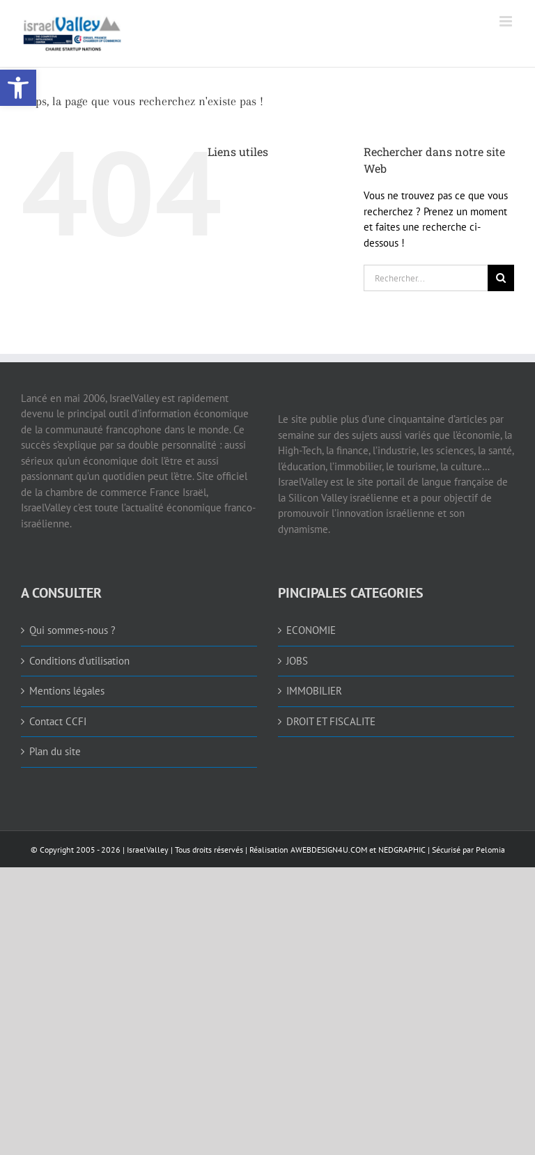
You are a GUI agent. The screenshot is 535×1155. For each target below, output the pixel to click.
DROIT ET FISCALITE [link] (330, 721)
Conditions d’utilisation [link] (79, 660)
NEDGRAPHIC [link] (401, 849)
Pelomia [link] (490, 849)
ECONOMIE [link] (311, 630)
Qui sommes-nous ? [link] (72, 630)
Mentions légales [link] (66, 690)
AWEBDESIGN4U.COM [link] (328, 849)
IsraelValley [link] (148, 849)
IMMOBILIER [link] (314, 690)
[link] (18, 88)
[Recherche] (501, 278)
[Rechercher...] (426, 278)
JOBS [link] (297, 660)
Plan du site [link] (55, 751)
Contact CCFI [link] (57, 721)
